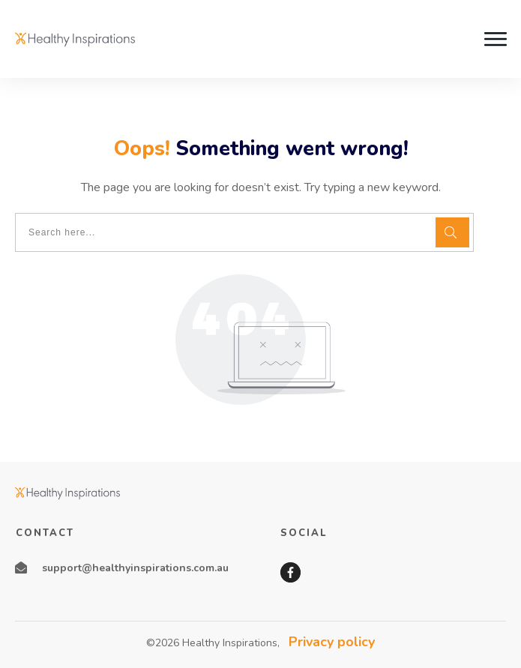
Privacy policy (332, 642)
